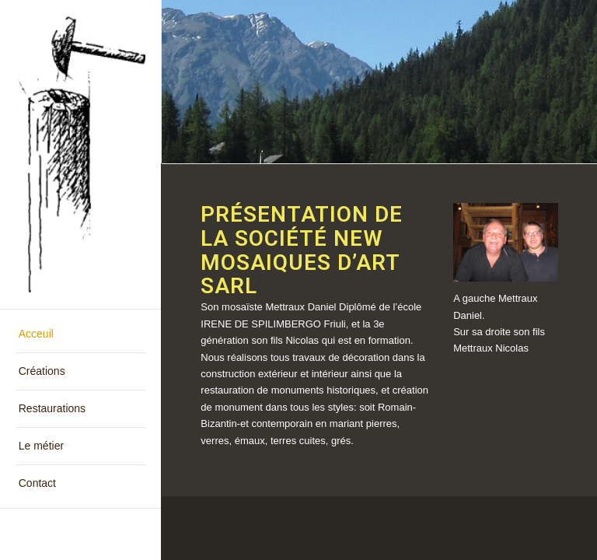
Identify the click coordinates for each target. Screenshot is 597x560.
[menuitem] (80, 334)
